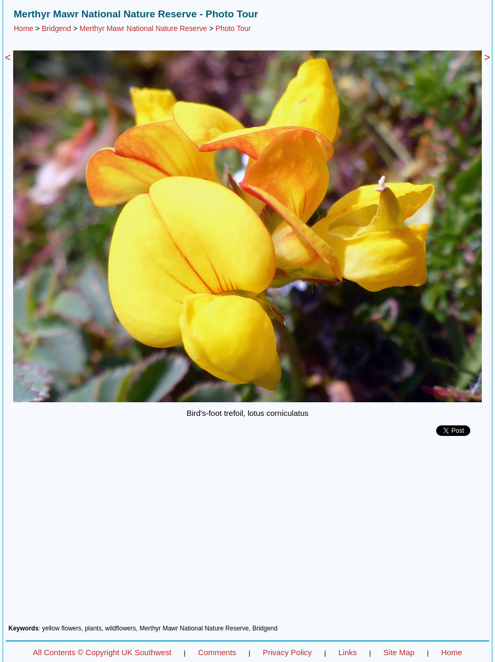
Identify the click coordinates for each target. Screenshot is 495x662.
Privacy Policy (287, 652)
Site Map (399, 652)
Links (347, 652)
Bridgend (56, 28)
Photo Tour (233, 28)
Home (23, 28)
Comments (217, 652)
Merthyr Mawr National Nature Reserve (143, 28)
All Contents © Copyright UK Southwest (102, 652)
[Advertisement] (247, 534)
